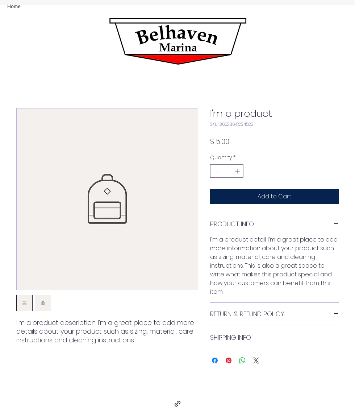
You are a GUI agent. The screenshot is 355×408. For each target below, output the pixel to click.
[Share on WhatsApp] (242, 360)
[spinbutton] (226, 171)
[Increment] (237, 171)
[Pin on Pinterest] (228, 360)
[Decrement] (215, 171)
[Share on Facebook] (214, 360)
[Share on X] (256, 360)
